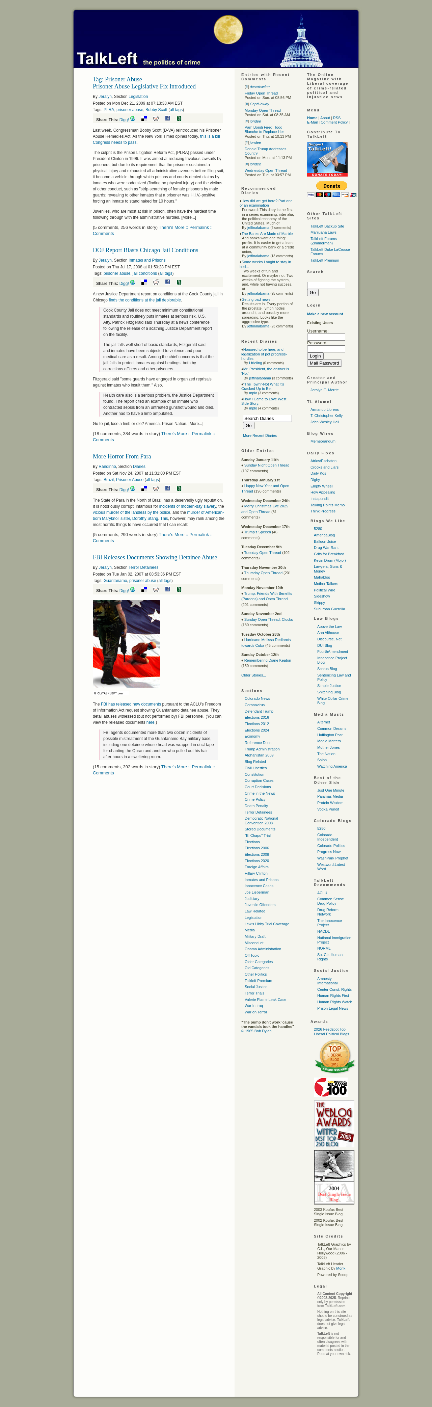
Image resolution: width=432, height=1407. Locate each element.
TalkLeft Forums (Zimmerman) (323, 241)
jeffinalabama (258, 227)
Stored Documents (260, 829)
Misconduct (254, 943)
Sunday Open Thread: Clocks (268, 619)
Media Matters (329, 741)
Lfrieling (255, 363)
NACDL (323, 931)
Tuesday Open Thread (262, 553)
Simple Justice (329, 686)
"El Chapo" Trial (258, 835)
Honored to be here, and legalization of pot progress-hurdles (264, 353)
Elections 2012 (257, 724)
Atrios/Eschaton (323, 461)
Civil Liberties (256, 768)
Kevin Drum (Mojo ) (330, 560)
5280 (318, 529)
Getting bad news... (258, 299)
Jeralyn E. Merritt (324, 390)
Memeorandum (322, 441)
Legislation (138, 96)
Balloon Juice (325, 541)
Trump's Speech (257, 532)
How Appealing (322, 492)
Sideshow (322, 596)
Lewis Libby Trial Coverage (267, 924)
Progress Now (329, 852)
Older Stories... (253, 675)
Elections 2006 (257, 848)
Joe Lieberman (257, 892)
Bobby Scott (156, 109)
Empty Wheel (321, 486)
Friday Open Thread (261, 93)
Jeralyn (105, 96)
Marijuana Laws (323, 232)
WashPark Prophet (332, 858)
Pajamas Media (330, 796)
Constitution (254, 774)
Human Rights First (333, 995)
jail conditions (145, 273)
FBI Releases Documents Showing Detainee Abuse (155, 557)
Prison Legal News (332, 1008)
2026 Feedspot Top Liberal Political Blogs (331, 1031)
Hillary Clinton (256, 873)
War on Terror (256, 1012)
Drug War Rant (326, 548)
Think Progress (322, 511)
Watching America (332, 766)
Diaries (139, 466)
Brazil (109, 479)
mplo (253, 393)
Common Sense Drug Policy (330, 901)
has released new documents (131, 704)
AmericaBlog (324, 535)
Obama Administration (263, 949)
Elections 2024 (257, 730)
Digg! (124, 119)
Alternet (323, 722)
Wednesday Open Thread (266, 170)
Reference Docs (258, 743)
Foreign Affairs (257, 867)
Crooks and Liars (324, 467)
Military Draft (255, 936)
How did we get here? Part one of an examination (266, 203)
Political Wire (324, 590)
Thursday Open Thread (263, 573)
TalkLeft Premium (324, 260)
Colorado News (257, 698)
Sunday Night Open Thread (267, 465)
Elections (252, 842)
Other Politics (256, 974)
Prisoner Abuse (129, 479)
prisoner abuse (129, 109)
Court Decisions (258, 787)
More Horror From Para (122, 456)
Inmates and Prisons (147, 260)
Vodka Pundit (328, 809)
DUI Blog (324, 645)
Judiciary (252, 899)
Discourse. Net (329, 639)
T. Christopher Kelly (326, 416)
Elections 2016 (257, 717)
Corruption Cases (259, 780)
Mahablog (322, 577)
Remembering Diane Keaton (267, 660)
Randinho (107, 466)
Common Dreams (331, 728)
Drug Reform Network (328, 912)
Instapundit (319, 499)
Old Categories (257, 968)
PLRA (109, 109)
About (325, 118)
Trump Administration (262, 749)
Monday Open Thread (263, 110)
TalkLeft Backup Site (327, 226)
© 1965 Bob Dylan (256, 1031)
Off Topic (252, 955)
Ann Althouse (328, 633)
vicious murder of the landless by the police (131, 512)
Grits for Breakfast (329, 554)
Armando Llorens (324, 409)
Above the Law (329, 627)
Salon (322, 760)
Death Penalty (256, 806)
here (150, 722)
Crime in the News (260, 793)
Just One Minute (330, 790)
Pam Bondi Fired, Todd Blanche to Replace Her (264, 129)
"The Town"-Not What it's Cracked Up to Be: (262, 386)
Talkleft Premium (258, 981)
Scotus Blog (327, 669)
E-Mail (312, 122)
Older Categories (259, 962)
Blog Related (255, 762)
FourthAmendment (332, 651)
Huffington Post (330, 735)
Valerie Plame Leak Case (265, 1000)
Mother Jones (328, 747)
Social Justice (256, 987)
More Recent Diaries (260, 435)
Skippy (319, 603)
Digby (315, 480)
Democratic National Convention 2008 (261, 820)
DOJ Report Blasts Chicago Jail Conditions (145, 250)
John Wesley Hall (324, 422)
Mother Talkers (326, 584)
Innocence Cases (259, 886)
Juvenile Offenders (260, 905)
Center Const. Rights (334, 989)
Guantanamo (115, 580)
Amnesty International (327, 981)
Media (250, 930)
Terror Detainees (144, 567)
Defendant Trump (259, 711)
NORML (324, 948)
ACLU (322, 893)
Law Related (255, 911)
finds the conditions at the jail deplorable (145, 300)
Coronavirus (255, 705)
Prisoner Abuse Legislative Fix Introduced (144, 86)
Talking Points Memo (327, 505)
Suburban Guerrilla (329, 609)
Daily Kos (318, 473)
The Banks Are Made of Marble (267, 234)
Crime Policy (255, 799)
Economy (252, 736)
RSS (337, 118)
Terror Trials (254, 993)
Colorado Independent (327, 837)
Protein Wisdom (330, 803)
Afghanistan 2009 (259, 755)
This (164, 518)
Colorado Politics (331, 846)
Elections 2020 (257, 861)
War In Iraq (254, 1006)
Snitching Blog (329, 692)
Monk (340, 1268)
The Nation (326, 754)
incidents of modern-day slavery (187, 506)
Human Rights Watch (334, 1002)
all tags (176, 109)
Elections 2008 (257, 854)
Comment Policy (334, 122)
